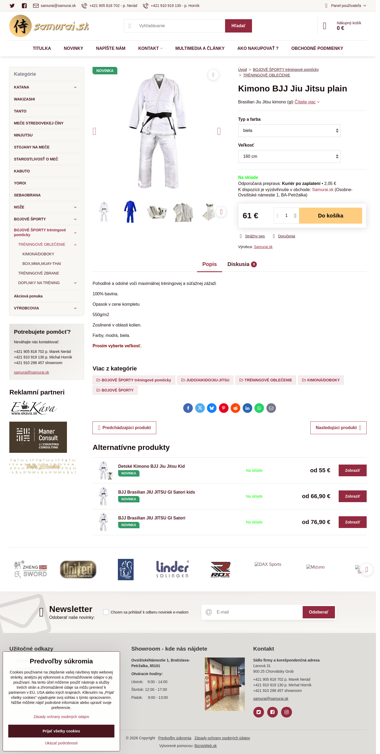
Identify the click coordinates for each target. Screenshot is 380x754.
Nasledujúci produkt (338, 428)
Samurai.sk (322, 189)
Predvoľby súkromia (174, 738)
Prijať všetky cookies (61, 731)
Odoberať (319, 612)
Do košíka (330, 216)
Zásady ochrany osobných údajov (222, 738)
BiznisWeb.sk (205, 746)
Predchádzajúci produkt (124, 428)
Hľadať (238, 25)
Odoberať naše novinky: (72, 617)
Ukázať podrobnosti (61, 743)
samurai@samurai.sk (31, 372)
